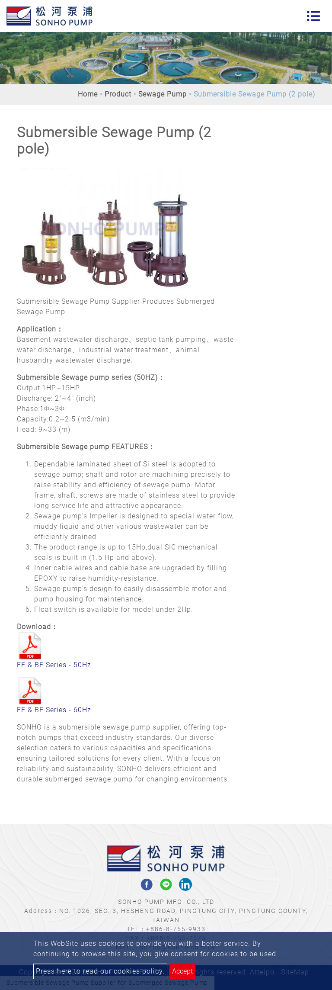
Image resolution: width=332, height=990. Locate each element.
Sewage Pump (162, 94)
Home (88, 94)
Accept (182, 971)
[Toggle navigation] (313, 16)
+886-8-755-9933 (176, 929)
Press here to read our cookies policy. (100, 971)
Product (118, 94)
